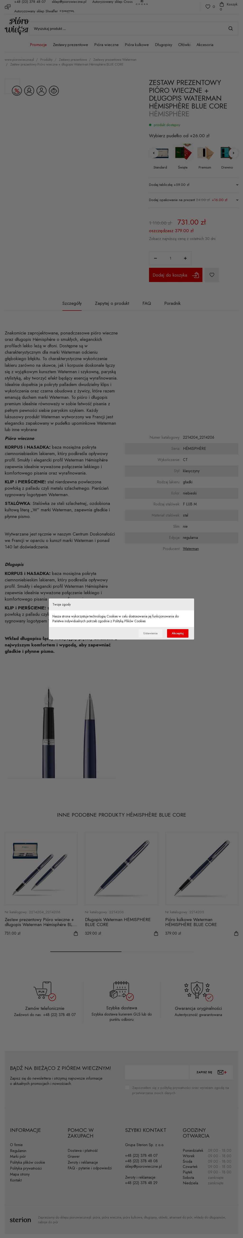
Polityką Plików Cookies (129, 620)
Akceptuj (176, 633)
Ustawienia (146, 633)
